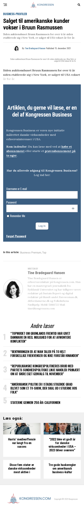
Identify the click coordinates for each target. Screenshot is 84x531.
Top (44, 252)
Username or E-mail (16, 189)
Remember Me (16, 216)
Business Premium (30, 252)
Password (11, 202)
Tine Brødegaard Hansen (35, 48)
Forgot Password (16, 236)
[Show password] (73, 208)
